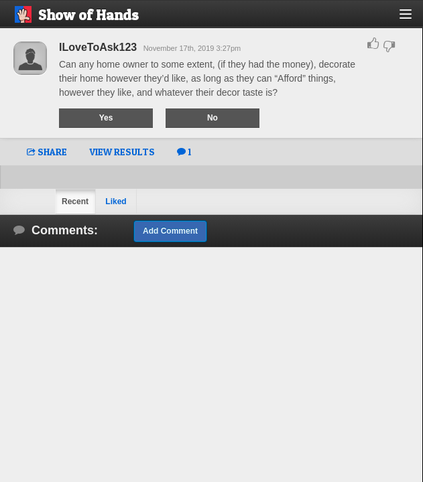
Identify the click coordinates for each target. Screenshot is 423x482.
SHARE (47, 151)
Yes (106, 118)
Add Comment (170, 231)
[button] (413, 19)
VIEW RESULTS (122, 151)
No (212, 118)
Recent (75, 201)
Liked (115, 201)
